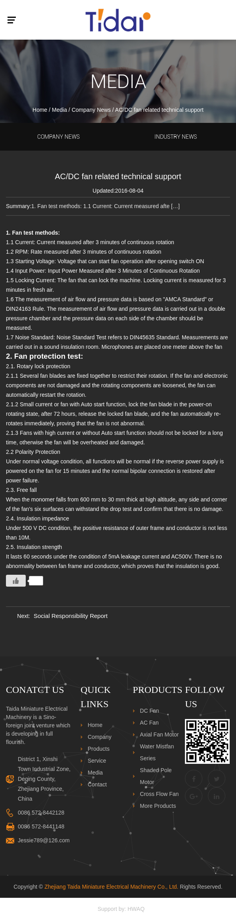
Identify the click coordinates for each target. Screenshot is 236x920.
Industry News (175, 137)
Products (98, 749)
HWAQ (136, 909)
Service (97, 760)
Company (99, 737)
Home (39, 110)
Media (59, 110)
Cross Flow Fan (159, 794)
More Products (158, 806)
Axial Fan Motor (159, 734)
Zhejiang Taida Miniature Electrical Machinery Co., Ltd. (111, 887)
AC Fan (149, 722)
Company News (91, 110)
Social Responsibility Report (71, 615)
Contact (97, 784)
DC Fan (149, 711)
